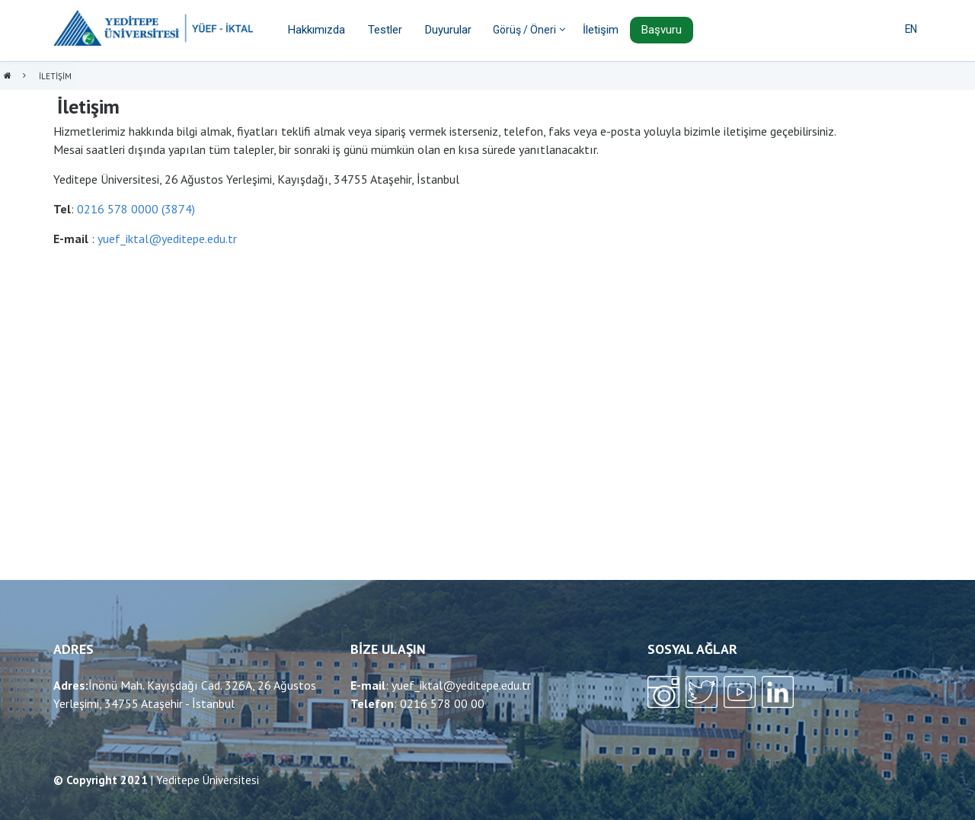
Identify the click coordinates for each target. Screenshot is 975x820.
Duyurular (448, 30)
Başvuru (661, 30)
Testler (385, 30)
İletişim (601, 30)
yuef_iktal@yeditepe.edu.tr (167, 238)
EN (911, 29)
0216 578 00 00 (442, 703)
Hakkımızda (316, 30)
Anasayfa (7, 76)
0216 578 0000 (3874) (136, 208)
